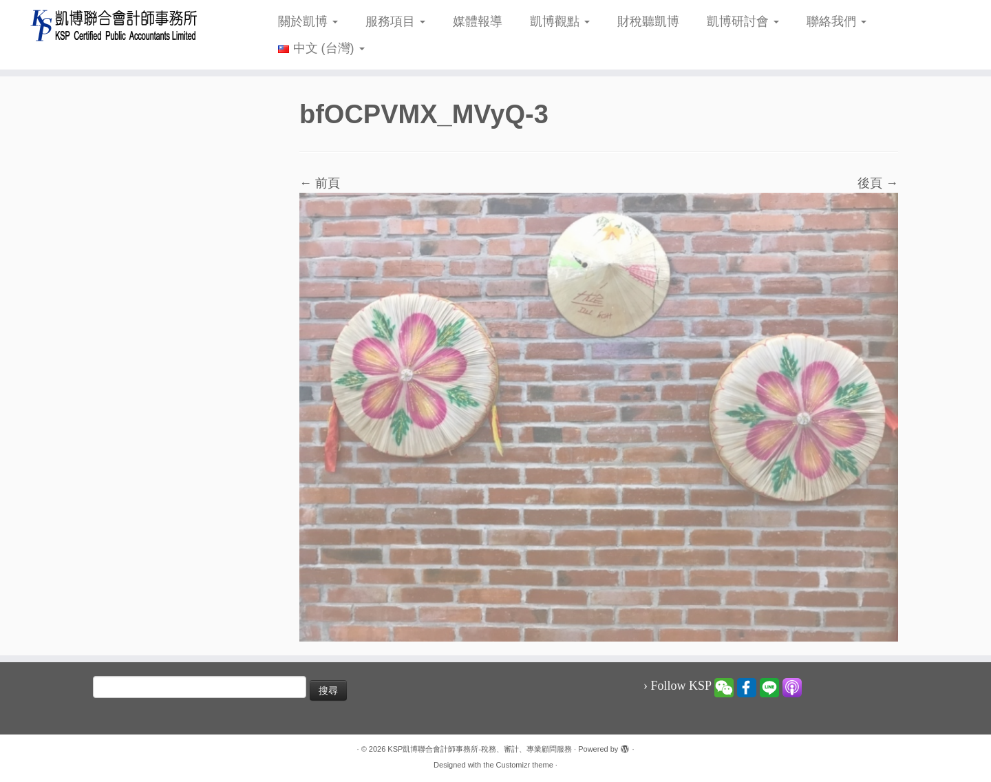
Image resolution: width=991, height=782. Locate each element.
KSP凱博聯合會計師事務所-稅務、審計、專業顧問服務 (479, 749)
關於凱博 (308, 21)
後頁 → (877, 183)
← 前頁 (319, 183)
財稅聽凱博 (648, 21)
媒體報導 (477, 21)
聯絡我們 (836, 21)
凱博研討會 (743, 21)
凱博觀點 (560, 21)
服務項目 (395, 21)
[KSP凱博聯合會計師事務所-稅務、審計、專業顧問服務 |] (114, 25)
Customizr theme (524, 765)
